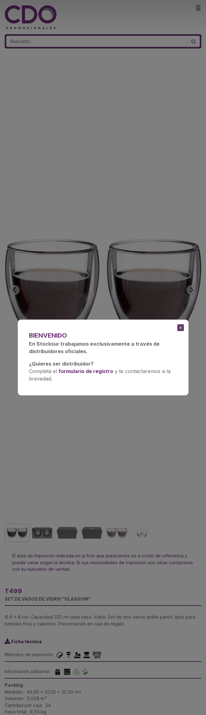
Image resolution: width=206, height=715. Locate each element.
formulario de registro (86, 371)
